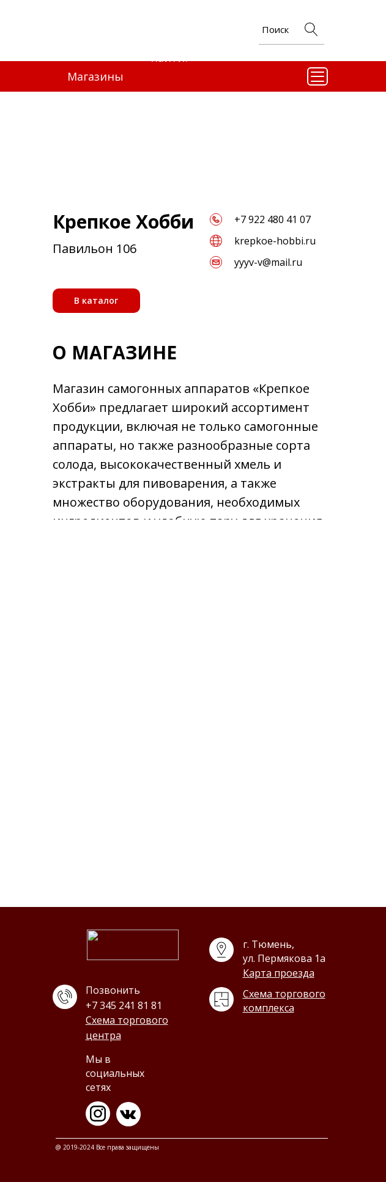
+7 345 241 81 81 (124, 1005)
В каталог (96, 300)
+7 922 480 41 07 (272, 219)
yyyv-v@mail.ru (268, 262)
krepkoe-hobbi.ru (275, 241)
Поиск (275, 29)
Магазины (95, 76)
